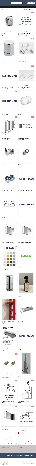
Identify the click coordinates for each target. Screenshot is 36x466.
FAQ (33, 447)
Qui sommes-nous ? (5, 447)
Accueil (3, 6)
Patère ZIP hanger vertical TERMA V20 (7, 427)
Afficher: (24, 9)
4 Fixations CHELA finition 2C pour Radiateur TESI (8, 376)
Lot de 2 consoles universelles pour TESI (24, 87)
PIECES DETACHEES (8, 6)
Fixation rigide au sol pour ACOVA (23, 138)
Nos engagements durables (7, 450)
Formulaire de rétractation (29, 450)
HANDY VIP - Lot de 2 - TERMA (6, 163)
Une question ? (18, 450)
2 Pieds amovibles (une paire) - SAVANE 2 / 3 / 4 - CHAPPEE (25, 402)
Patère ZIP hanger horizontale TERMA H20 (8, 242)
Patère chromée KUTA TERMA (23, 321)
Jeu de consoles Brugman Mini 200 (7, 112)
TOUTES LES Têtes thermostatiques (7, 294)
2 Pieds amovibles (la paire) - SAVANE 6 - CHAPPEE (8, 402)
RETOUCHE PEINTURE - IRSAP (6, 267)
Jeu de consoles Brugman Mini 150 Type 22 (25, 190)
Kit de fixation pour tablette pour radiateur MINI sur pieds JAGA (8, 348)
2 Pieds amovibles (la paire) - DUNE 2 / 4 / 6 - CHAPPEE (25, 428)
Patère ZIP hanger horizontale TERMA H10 (24, 242)
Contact (21, 447)
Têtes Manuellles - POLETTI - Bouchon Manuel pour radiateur (9, 60)
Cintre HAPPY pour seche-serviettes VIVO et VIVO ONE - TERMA (25, 268)
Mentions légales (9, 455)
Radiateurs (14, 6)
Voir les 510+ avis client (4, 464)
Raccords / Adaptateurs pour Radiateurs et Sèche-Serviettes (24, 34)
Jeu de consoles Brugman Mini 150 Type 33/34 (25, 347)
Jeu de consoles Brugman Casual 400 (7, 87)
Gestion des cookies (18, 455)
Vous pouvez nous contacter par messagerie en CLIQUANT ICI (23, 461)
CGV (2, 455)
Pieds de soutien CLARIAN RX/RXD (7, 138)
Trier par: (3, 9)
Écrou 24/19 (3, 33)
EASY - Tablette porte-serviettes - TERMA (8, 321)
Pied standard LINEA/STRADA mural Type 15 (25, 375)
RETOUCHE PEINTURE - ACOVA (23, 294)
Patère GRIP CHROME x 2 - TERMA (7, 190)
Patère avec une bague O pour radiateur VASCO (24, 164)
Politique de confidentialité (29, 455)
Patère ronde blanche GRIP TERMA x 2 (24, 112)
